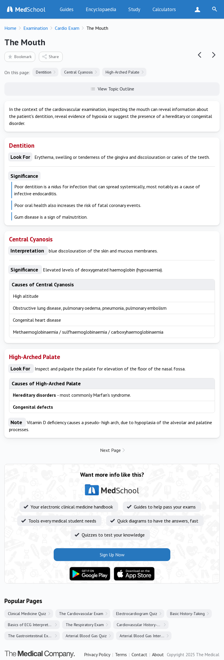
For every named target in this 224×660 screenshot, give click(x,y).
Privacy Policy (97, 654)
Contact (139, 654)
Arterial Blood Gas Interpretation (146, 635)
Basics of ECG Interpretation (32, 624)
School (30, 9)
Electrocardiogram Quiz (136, 613)
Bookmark (19, 56)
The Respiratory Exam (85, 624)
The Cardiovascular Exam (81, 613)
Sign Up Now (199, 9)
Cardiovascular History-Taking (142, 624)
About (158, 654)
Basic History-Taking (187, 613)
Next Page (110, 450)
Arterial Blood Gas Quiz (86, 635)
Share (50, 56)
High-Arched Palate (122, 72)
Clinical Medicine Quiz (27, 613)
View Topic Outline (112, 88)
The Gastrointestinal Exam (30, 635)
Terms (121, 654)
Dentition (43, 72)
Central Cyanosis (78, 72)
